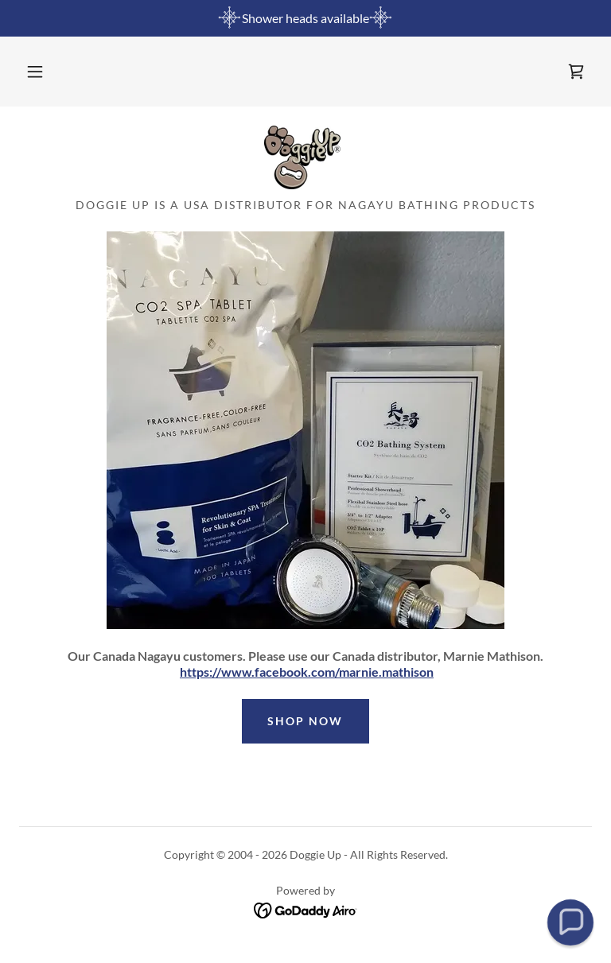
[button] (35, 71)
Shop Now (305, 721)
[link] (576, 71)
